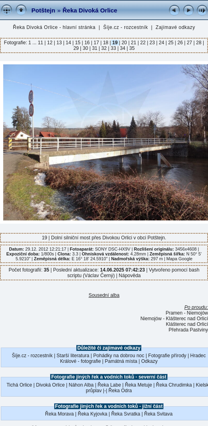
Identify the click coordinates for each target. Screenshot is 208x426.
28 (199, 42)
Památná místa (121, 361)
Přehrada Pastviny (188, 330)
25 (171, 42)
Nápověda (130, 275)
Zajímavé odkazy (175, 27)
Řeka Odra (120, 390)
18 (106, 42)
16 (87, 42)
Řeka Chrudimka (174, 385)
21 (134, 42)
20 (124, 42)
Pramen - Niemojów (187, 313)
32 (104, 48)
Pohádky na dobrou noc (118, 355)
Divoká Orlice (50, 385)
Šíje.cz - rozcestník (125, 27)
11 (41, 42)
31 (95, 48)
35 (131, 48)
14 (68, 42)
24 (161, 42)
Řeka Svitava (158, 414)
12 (50, 42)
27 (189, 42)
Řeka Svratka (125, 414)
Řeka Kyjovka (92, 414)
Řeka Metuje (138, 385)
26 (180, 42)
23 (152, 42)
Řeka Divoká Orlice (90, 10)
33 (113, 48)
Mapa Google (179, 258)
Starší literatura (73, 355)
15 (78, 42)
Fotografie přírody (167, 355)
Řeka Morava (59, 414)
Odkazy (149, 361)
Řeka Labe (109, 385)
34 (123, 48)
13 (59, 42)
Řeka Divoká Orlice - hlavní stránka (54, 27)
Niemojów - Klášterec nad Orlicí (174, 318)
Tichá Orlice (19, 385)
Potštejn (43, 10)
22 (143, 42)
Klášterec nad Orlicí (187, 324)
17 (96, 42)
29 (76, 48)
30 (85, 48)
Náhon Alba (81, 385)
